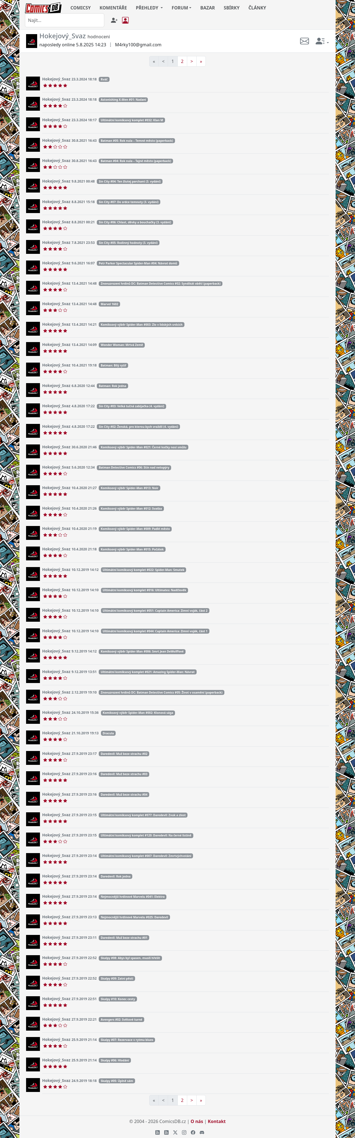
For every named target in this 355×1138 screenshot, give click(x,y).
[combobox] (64, 20)
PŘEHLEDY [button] (147, 8)
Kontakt (216, 1121)
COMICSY (80, 8)
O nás (197, 1121)
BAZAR (207, 8)
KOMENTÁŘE (113, 8)
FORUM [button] (180, 8)
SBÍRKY (232, 8)
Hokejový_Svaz (56, 79)
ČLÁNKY (257, 8)
